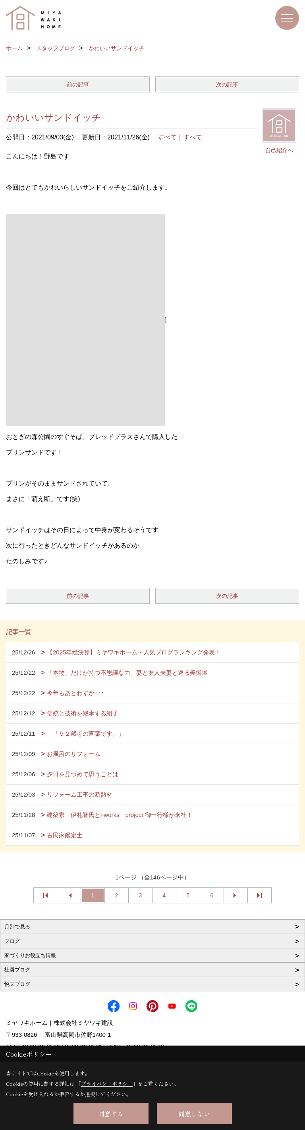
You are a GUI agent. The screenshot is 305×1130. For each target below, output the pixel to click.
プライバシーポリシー (107, 1083)
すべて (167, 137)
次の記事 (227, 84)
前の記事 (78, 84)
